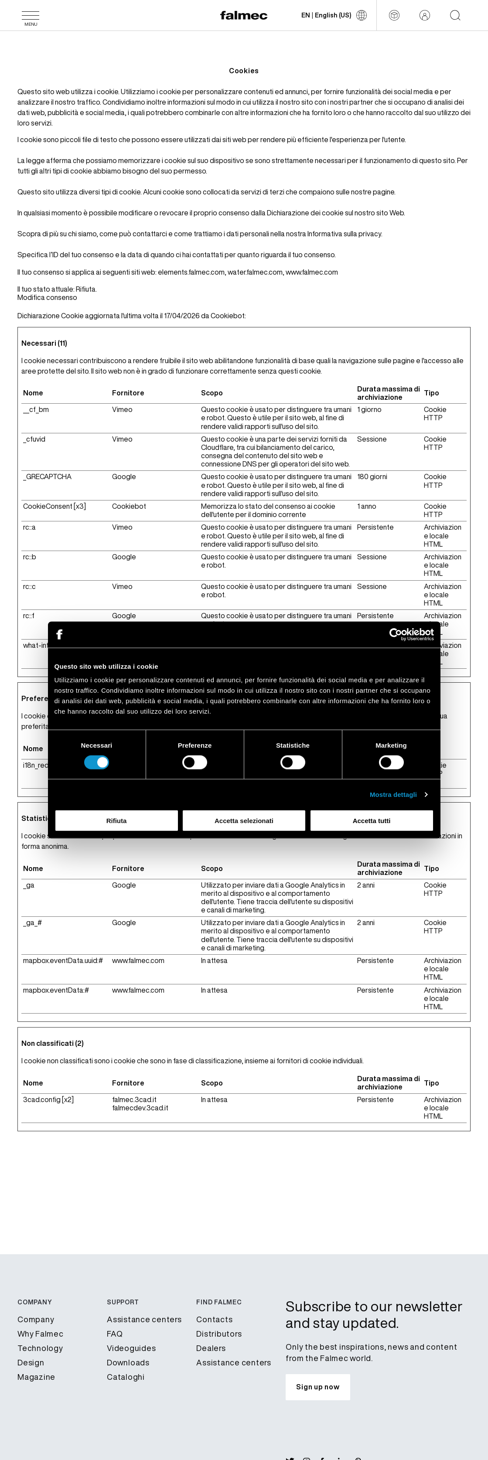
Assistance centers (144, 1319)
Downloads (128, 1362)
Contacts (214, 1319)
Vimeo (122, 409)
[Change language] (334, 15)
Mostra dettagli (393, 794)
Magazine (36, 1377)
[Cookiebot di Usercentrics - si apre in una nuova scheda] (396, 634)
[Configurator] (394, 15)
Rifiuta (116, 820)
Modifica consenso (47, 297)
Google (124, 476)
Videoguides (131, 1348)
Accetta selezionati (244, 820)
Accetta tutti (372, 820)
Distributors (219, 1333)
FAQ (115, 1333)
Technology (40, 1348)
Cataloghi (126, 1377)
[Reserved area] (425, 15)
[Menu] (30, 15)
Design (30, 1362)
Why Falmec (40, 1333)
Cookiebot (228, 315)
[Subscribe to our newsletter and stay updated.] (318, 1387)
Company (35, 1319)
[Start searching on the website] (455, 15)
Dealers (210, 1348)
